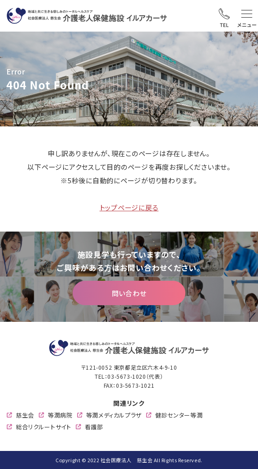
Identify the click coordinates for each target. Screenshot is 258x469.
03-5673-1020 (126, 376)
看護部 (94, 427)
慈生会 (25, 415)
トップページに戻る (129, 207)
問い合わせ (129, 292)
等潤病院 (60, 415)
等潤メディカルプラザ (114, 415)
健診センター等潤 (179, 415)
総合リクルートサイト (43, 427)
